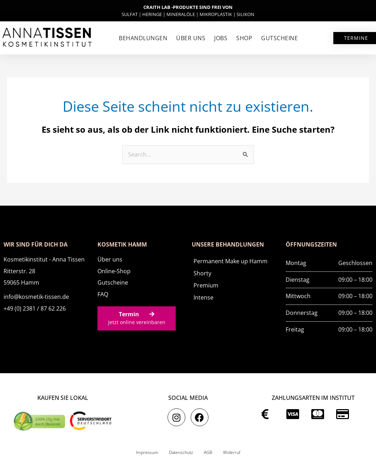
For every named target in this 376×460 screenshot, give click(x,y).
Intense (203, 297)
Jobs (220, 38)
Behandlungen (143, 38)
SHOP (244, 38)
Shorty (202, 273)
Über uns (190, 38)
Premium (206, 285)
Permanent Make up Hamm (231, 261)
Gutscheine (279, 38)
